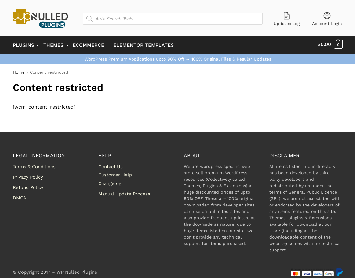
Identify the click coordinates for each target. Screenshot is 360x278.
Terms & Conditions (34, 164)
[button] (330, 44)
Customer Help (115, 173)
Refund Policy (28, 185)
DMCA (19, 195)
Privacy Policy (28, 175)
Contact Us (110, 164)
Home (19, 70)
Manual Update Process (124, 192)
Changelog (109, 181)
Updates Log (287, 18)
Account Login (327, 18)
